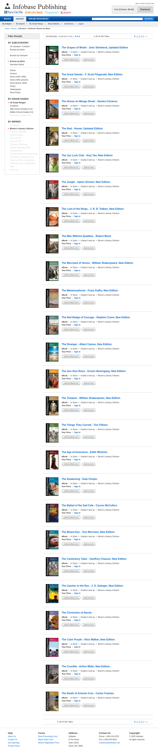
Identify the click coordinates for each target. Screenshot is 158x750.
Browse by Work (17, 61)
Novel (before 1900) (18, 83)
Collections (68, 24)
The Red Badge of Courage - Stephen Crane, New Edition (96, 317)
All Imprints (14, 125)
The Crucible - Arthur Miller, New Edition (86, 666)
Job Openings (14, 743)
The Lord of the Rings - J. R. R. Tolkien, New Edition (93, 209)
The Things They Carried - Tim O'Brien (85, 425)
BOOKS (7, 19)
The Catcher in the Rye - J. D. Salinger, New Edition (92, 585)
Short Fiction (15, 92)
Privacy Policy (14, 746)
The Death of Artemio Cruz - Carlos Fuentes (88, 693)
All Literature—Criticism (20, 46)
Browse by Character (19, 55)
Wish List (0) (145, 3)
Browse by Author (17, 50)
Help (152, 3)
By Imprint (20, 24)
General (13, 73)
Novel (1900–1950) (18, 77)
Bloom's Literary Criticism (21, 128)
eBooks (14, 28)
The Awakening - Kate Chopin (79, 479)
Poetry (12, 86)
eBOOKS (20, 19)
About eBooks (54, 24)
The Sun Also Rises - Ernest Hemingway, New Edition (94, 371)
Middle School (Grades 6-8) (21, 112)
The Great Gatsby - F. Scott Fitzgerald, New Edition (92, 74)
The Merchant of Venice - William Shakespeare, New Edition (97, 263)
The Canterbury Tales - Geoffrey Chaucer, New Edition (94, 559)
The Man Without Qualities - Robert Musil (86, 236)
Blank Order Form (45, 739)
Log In (81, 24)
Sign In (137, 3)
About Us (12, 736)
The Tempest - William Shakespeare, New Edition (91, 398)
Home (7, 28)
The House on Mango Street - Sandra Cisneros (89, 101)
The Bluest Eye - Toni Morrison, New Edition (88, 532)
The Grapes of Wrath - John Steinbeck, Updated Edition (95, 47)
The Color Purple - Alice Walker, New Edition (88, 639)
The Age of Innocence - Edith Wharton (84, 452)
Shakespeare (15, 89)
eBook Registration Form (48, 743)
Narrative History (17, 64)
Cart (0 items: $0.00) (124, 9)
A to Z (77, 36)
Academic (14, 106)
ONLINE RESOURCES (39, 19)
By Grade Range (36, 24)
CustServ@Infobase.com (109, 743)
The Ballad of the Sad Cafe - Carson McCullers (89, 505)
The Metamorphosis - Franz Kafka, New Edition (90, 290)
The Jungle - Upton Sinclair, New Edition (86, 182)
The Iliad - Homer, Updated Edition (82, 128)
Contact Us (12, 739)
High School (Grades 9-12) (21, 109)
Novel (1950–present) (19, 80)
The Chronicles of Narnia (76, 612)
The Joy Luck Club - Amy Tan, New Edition (87, 155)
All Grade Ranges (18, 103)
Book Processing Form (47, 736)
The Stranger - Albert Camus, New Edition (87, 344)
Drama (13, 70)
